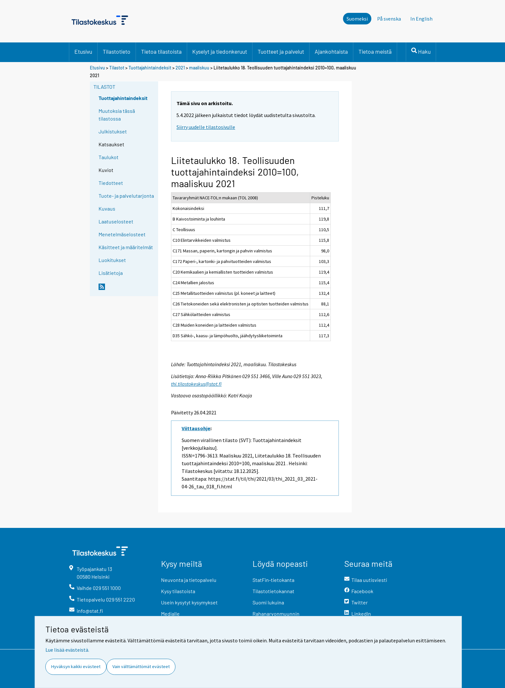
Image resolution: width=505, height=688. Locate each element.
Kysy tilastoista (178, 591)
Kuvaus (107, 208)
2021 (180, 67)
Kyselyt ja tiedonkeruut (219, 51)
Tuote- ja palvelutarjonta (126, 196)
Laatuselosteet (116, 221)
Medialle (170, 614)
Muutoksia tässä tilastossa (117, 115)
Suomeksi (357, 18)
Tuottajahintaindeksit (150, 67)
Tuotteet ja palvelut (281, 51)
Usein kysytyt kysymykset (189, 602)
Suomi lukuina (268, 602)
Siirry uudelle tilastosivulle (205, 127)
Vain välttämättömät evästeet (141, 666)
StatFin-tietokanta (273, 580)
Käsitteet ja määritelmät (126, 247)
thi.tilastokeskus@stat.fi (196, 384)
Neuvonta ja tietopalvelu (188, 580)
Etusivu (83, 51)
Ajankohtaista (331, 51)
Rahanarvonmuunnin (276, 614)
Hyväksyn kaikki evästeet (75, 666)
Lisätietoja (111, 273)
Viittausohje (196, 428)
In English (421, 18)
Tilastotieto (116, 51)
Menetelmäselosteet (122, 234)
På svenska (389, 18)
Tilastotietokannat (273, 591)
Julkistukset (113, 131)
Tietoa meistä (375, 51)
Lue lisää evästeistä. (67, 650)
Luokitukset (112, 260)
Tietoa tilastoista (161, 51)
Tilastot (116, 67)
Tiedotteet (111, 183)
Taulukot (109, 157)
